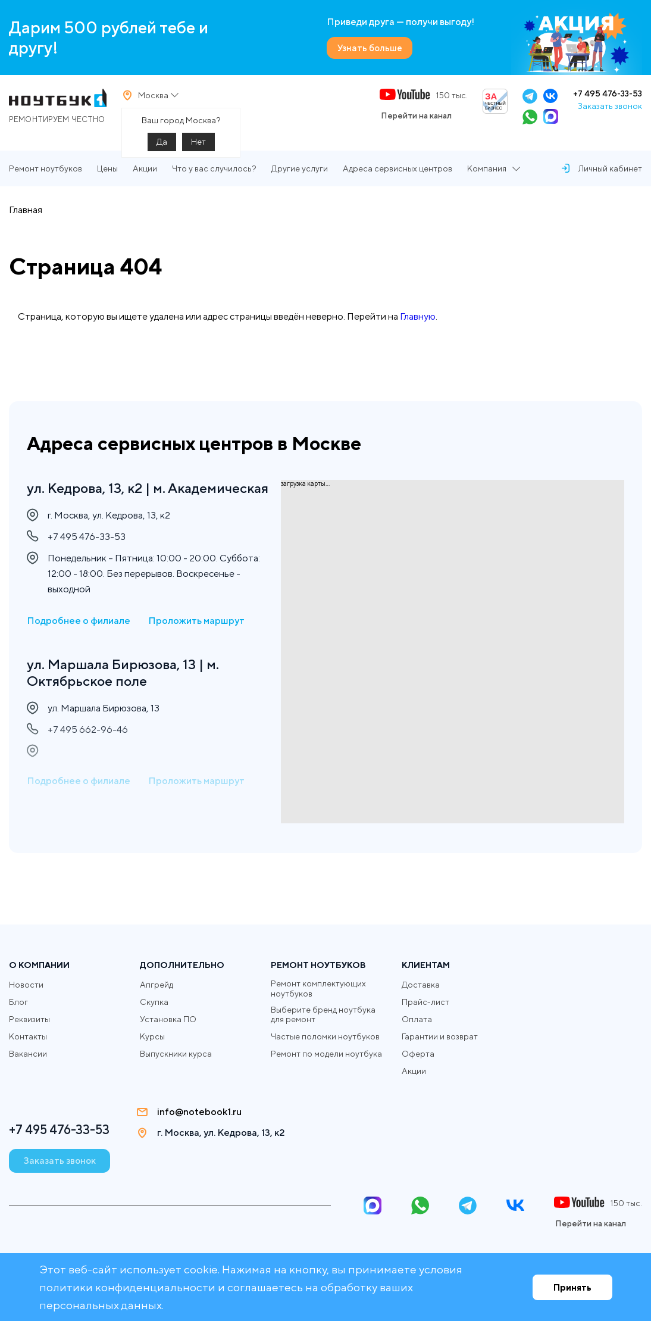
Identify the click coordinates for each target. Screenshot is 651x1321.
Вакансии (28, 1053)
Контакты (28, 1036)
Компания (486, 176)
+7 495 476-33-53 (607, 97)
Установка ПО (168, 1019)
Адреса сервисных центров (397, 176)
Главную (418, 324)
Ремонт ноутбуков (45, 176)
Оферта (418, 1053)
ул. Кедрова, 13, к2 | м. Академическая (98, 497)
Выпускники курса (176, 1053)
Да (162, 146)
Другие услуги (299, 176)
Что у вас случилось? (214, 176)
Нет (198, 146)
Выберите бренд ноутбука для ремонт (323, 1015)
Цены (107, 176)
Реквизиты (29, 1019)
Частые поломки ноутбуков (325, 1037)
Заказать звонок (610, 110)
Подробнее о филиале (78, 639)
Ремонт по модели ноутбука (326, 1054)
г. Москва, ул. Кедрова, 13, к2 (224, 1133)
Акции (145, 176)
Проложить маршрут (196, 639)
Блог (18, 1002)
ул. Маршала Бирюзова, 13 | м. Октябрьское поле (126, 691)
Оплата (417, 1019)
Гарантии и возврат (440, 1036)
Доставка (421, 984)
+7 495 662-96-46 (88, 749)
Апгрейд (156, 984)
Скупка (154, 1002)
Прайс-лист (425, 1002)
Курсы (152, 1036)
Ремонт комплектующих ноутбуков (318, 988)
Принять (572, 1287)
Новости (26, 984)
